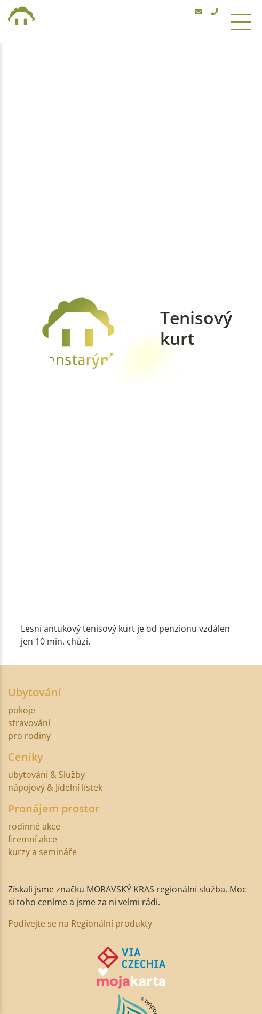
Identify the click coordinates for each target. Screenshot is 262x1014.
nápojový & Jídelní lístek (55, 787)
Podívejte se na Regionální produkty (80, 923)
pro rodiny (29, 736)
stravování (29, 723)
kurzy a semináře (42, 852)
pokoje (21, 710)
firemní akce (32, 839)
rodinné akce (34, 826)
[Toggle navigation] (241, 21)
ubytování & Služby (46, 774)
